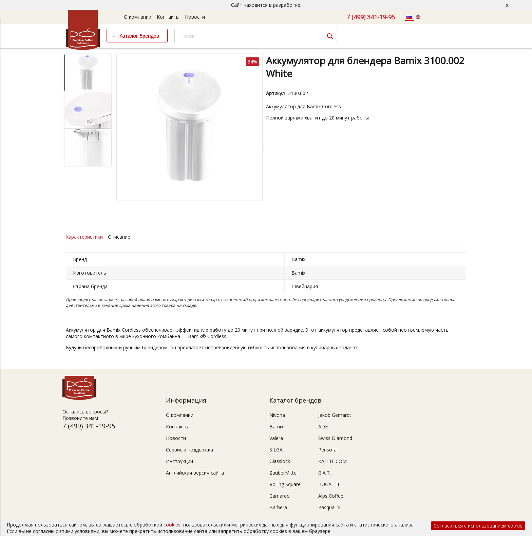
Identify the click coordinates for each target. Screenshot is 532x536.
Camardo (279, 496)
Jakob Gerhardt (334, 415)
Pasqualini (329, 507)
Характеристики (84, 237)
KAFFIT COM (332, 461)
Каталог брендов (139, 36)
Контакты (168, 17)
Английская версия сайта (195, 472)
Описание (119, 237)
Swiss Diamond (335, 438)
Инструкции (179, 461)
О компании (137, 17)
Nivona (277, 415)
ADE (323, 426)
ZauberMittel (283, 472)
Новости (195, 17)
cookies (172, 524)
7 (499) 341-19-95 (370, 17)
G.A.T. (324, 472)
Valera (276, 438)
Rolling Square (285, 484)
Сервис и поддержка (189, 449)
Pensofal (328, 449)
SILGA (276, 449)
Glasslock (279, 461)
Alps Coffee (330, 496)
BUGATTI (328, 484)
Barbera (278, 507)
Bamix (276, 426)
